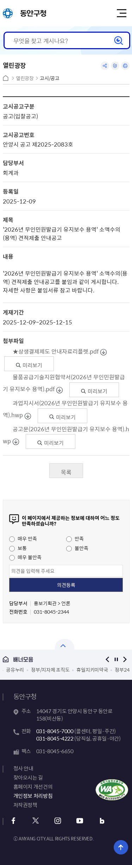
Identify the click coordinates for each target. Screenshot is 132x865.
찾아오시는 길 (28, 777)
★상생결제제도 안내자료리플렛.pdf (56, 351)
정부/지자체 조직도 (50, 669)
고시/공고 (49, 78)
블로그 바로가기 (102, 821)
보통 (18, 547)
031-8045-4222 (55, 738)
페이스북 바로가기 (13, 821)
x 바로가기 (36, 821)
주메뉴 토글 (121, 13)
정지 (116, 659)
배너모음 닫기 (64, 644)
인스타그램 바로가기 (58, 821)
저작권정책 (25, 805)
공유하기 (105, 66)
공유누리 (15, 669)
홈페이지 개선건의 (33, 786)
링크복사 (115, 66)
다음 (125, 659)
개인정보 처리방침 (33, 796)
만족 (75, 538)
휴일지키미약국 (92, 669)
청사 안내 (23, 768)
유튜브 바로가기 (80, 821)
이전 (107, 659)
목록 (66, 472)
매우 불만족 (25, 557)
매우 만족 (23, 538)
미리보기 (29, 365)
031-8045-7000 (55, 731)
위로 (121, 847)
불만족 (77, 547)
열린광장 (25, 78)
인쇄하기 (125, 66)
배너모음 (48, 659)
